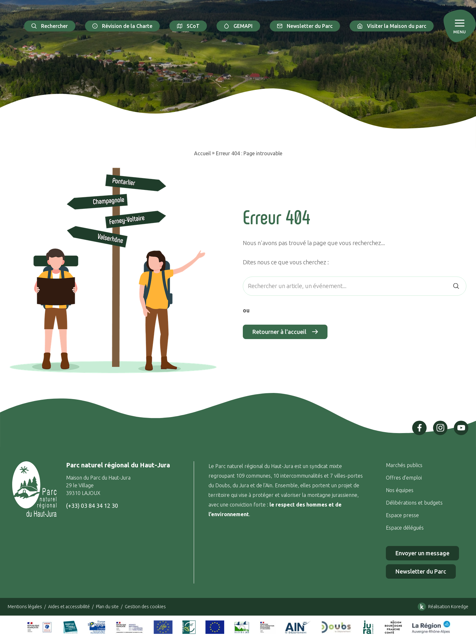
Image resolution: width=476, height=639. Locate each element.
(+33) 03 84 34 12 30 (92, 505)
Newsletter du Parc (305, 26)
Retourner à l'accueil (285, 332)
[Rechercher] (456, 286)
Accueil (202, 153)
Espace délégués (405, 528)
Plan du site (107, 606)
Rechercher (49, 26)
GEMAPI (238, 26)
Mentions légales (25, 606)
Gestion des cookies (145, 606)
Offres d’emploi (404, 478)
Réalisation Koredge (441, 606)
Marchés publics (404, 465)
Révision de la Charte (122, 26)
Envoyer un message (422, 553)
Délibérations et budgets (414, 503)
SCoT (188, 26)
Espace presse (403, 515)
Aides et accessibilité (69, 606)
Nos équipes (399, 490)
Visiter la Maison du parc (392, 26)
